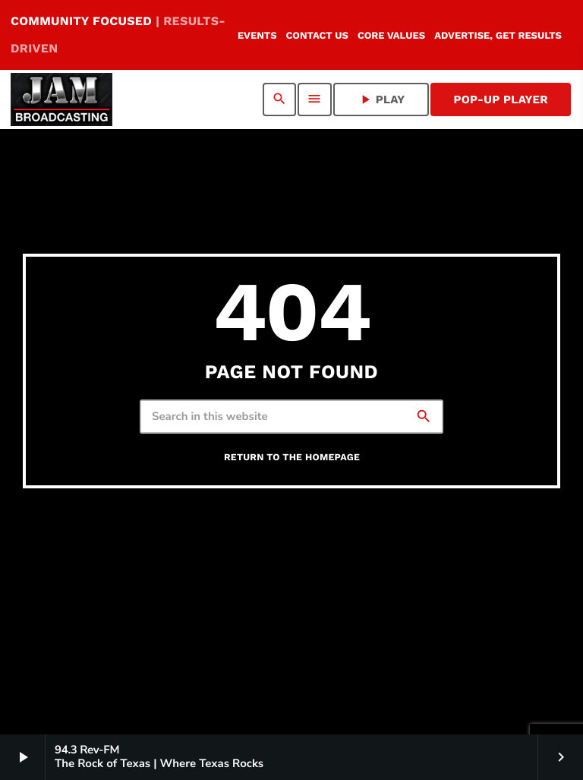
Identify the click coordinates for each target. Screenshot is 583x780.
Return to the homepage (292, 457)
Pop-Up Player (500, 99)
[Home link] (61, 99)
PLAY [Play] (381, 99)
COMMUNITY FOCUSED (118, 34)
